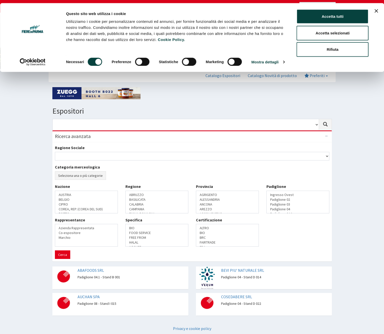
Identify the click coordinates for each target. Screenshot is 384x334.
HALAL (157, 242)
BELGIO (86, 199)
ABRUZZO (157, 194)
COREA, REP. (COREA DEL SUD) (86, 209)
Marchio (86, 237)
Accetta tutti (333, 13)
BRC (227, 237)
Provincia (204, 186)
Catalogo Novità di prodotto (272, 75)
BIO (157, 228)
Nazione (62, 186)
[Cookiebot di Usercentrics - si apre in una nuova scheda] (33, 59)
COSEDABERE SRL (236, 296)
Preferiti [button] (316, 75)
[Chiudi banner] (376, 8)
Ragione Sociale (70, 147)
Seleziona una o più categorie (80, 175)
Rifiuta (333, 46)
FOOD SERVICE (157, 232)
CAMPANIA (157, 209)
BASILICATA (157, 199)
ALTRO (227, 228)
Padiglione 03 (298, 204)
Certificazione (209, 219)
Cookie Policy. (171, 36)
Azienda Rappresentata (86, 228)
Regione (133, 186)
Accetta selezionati (333, 30)
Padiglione (276, 186)
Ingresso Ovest (298, 194)
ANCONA (227, 204)
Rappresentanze (70, 219)
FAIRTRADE (227, 242)
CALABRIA (157, 204)
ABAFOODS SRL (91, 270)
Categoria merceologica (77, 167)
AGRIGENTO (227, 194)
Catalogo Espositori (222, 75)
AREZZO (227, 209)
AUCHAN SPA (89, 296)
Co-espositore (86, 232)
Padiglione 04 (298, 209)
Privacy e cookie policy (192, 328)
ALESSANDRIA (227, 199)
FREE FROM (157, 237)
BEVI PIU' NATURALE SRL (242, 270)
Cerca (62, 254)
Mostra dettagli (264, 59)
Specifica (133, 219)
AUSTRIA (86, 194)
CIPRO (86, 204)
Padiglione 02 (298, 199)
